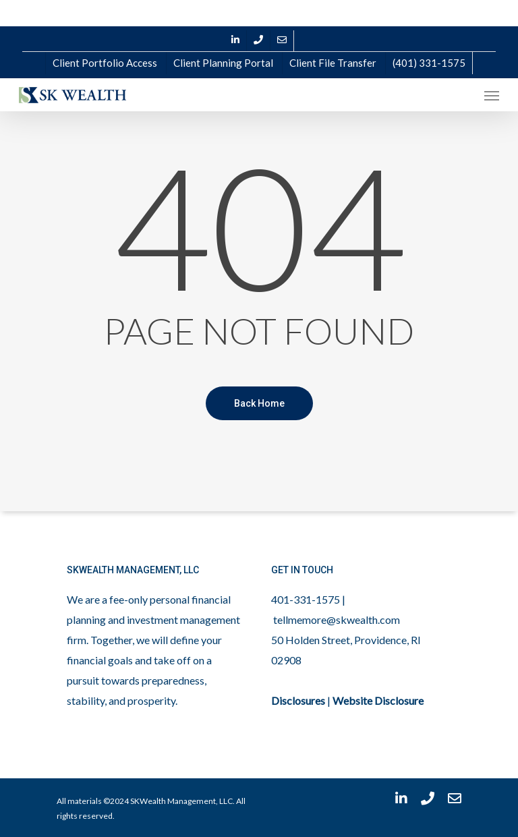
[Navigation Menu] (491, 95)
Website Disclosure (378, 700)
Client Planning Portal (223, 63)
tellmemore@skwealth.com (336, 619)
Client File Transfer (332, 63)
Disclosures (298, 700)
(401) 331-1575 (429, 63)
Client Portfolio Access (105, 63)
